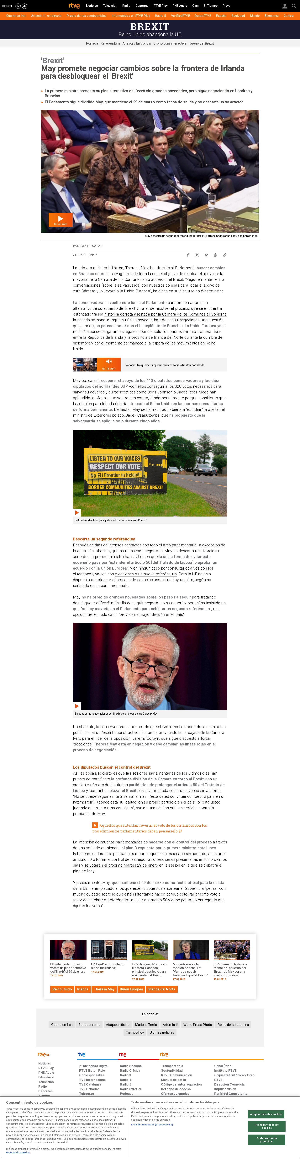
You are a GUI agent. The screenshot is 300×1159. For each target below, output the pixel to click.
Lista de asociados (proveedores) (152, 1124)
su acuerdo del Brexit (164, 279)
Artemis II (170, 1025)
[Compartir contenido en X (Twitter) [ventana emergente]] (197, 254)
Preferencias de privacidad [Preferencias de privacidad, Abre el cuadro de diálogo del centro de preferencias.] (266, 1140)
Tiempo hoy (135, 1032)
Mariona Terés (146, 1025)
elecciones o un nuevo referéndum (146, 574)
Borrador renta (89, 1025)
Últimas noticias (162, 1032)
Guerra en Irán (62, 1025)
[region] (150, 1127)
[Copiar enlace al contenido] (224, 254)
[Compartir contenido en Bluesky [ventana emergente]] (206, 254)
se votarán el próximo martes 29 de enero (121, 865)
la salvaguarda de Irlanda (129, 273)
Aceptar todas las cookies (266, 1114)
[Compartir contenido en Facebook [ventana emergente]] (187, 254)
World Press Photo (197, 1025)
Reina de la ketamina (233, 1025)
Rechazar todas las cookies (267, 1126)
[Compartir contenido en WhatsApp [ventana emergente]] (215, 254)
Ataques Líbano (117, 1025)
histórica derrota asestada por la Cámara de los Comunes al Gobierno (165, 314)
